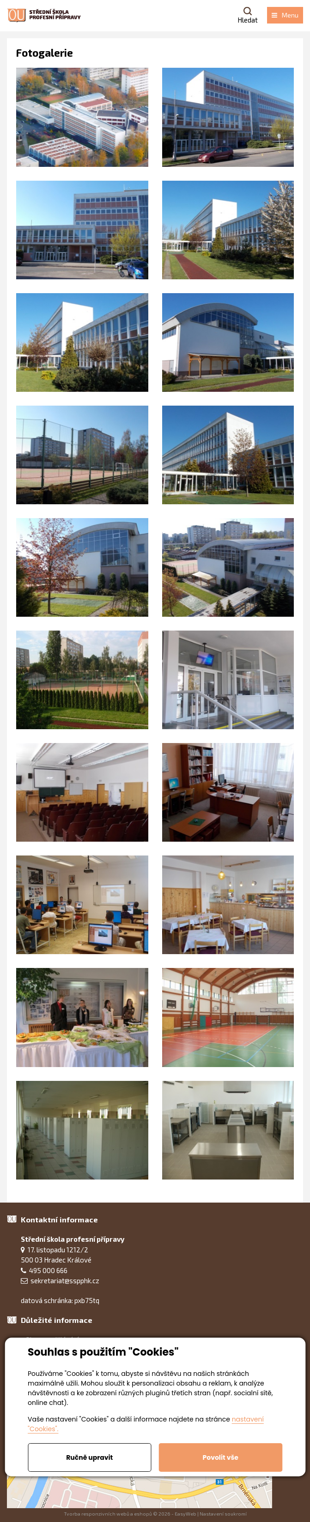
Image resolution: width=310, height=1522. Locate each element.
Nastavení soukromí (223, 1513)
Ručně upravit (89, 1457)
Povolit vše (220, 1457)
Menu (285, 15)
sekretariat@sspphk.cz (64, 1280)
